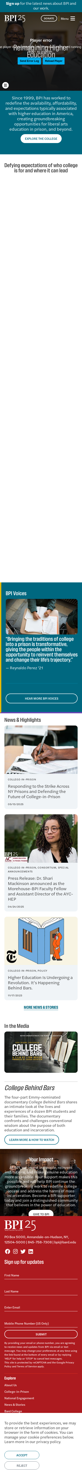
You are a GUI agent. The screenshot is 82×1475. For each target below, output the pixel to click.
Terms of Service (27, 1366)
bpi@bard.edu (65, 1241)
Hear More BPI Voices (41, 698)
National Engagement (19, 1398)
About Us (10, 1385)
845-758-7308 (40, 1241)
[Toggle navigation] (68, 18)
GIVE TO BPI (41, 1214)
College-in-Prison (16, 1391)
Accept (21, 1455)
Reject (22, 1465)
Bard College (13, 1411)
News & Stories (14, 1404)
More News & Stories (41, 1007)
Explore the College (41, 138)
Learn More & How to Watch (31, 1139)
